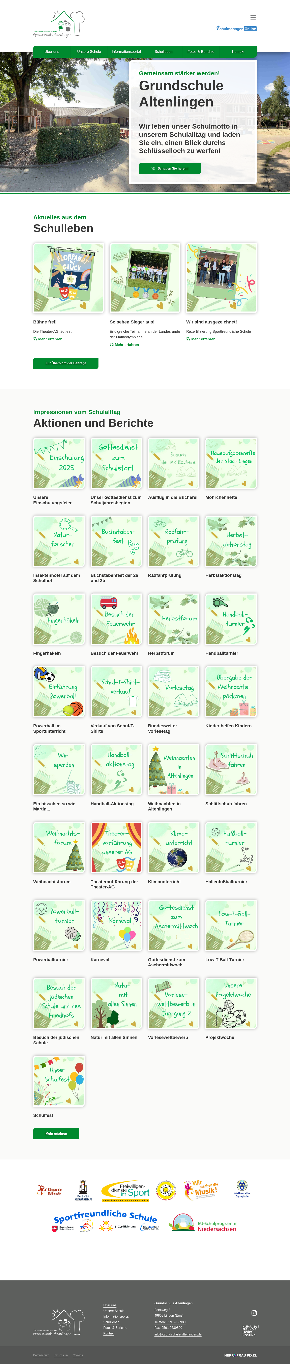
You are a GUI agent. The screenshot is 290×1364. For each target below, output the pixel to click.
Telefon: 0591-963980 (170, 1322)
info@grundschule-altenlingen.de (178, 1334)
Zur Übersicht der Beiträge (66, 363)
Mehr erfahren (47, 339)
